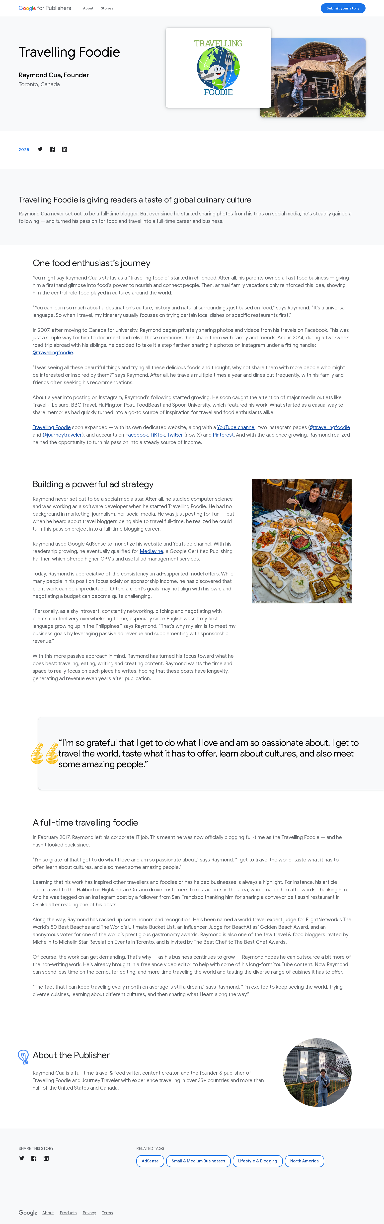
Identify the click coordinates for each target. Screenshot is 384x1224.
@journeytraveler (62, 435)
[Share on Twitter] (40, 150)
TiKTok (157, 435)
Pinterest (223, 435)
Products (68, 1213)
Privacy (89, 1213)
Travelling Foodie (52, 427)
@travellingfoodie (53, 353)
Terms (107, 1213)
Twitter (175, 435)
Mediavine (151, 551)
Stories (107, 8)
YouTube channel (236, 427)
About (88, 8)
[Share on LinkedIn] (65, 150)
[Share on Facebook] (52, 150)
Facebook (136, 435)
